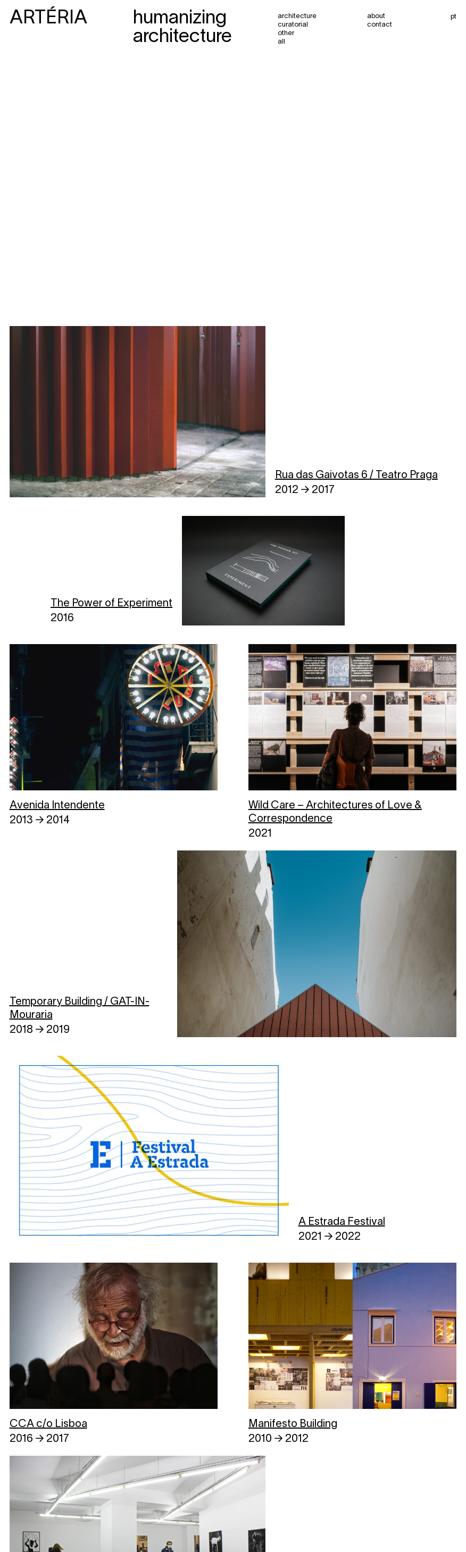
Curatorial (293, 25)
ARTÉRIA (48, 18)
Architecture (297, 16)
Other (286, 33)
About (376, 16)
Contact (379, 25)
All (281, 42)
